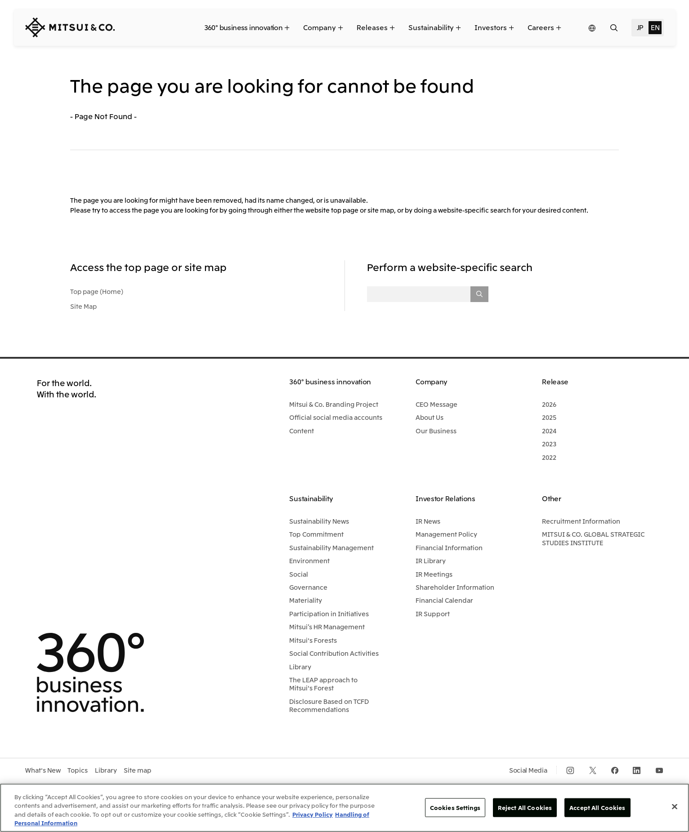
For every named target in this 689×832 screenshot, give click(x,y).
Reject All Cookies (525, 807)
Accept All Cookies (597, 807)
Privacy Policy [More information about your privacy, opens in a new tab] (312, 814)
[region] (344, 807)
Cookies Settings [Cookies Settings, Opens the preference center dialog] (455, 807)
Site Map (83, 306)
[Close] (675, 806)
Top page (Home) (96, 291)
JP (640, 27)
